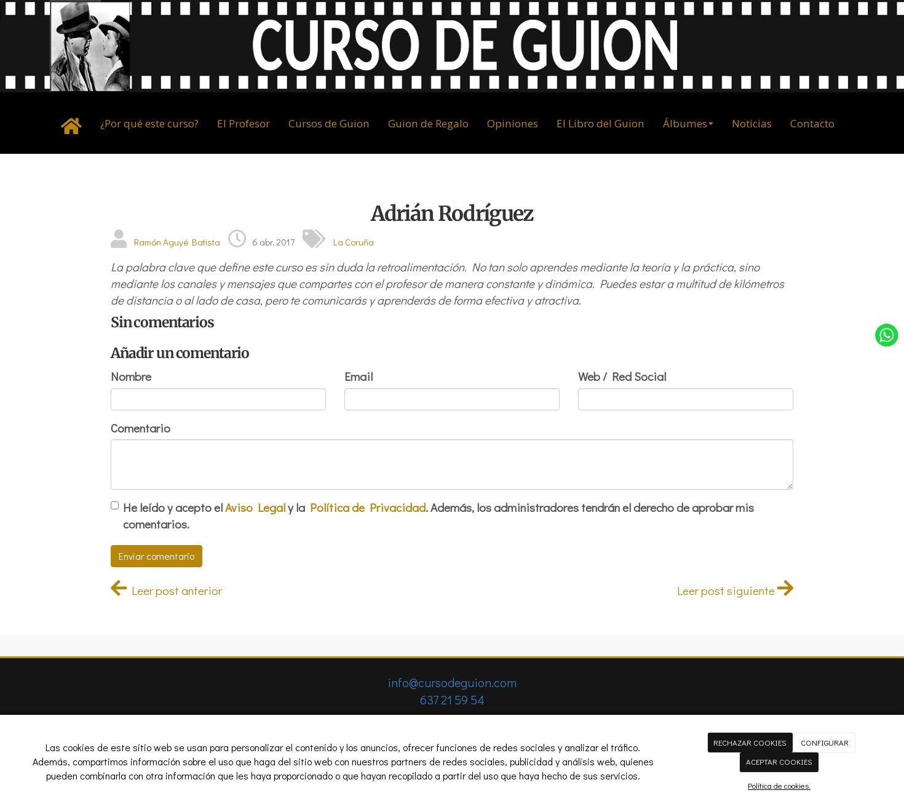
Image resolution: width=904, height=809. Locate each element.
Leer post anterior (166, 590)
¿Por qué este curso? (149, 123)
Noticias (752, 123)
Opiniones (512, 123)
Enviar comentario (156, 555)
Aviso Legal (255, 507)
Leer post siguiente (735, 590)
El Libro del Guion (600, 123)
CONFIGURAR (825, 742)
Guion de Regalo (428, 123)
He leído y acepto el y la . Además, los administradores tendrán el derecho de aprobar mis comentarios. (438, 516)
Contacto (812, 123)
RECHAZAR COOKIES (750, 742)
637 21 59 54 (452, 699)
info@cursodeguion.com (452, 682)
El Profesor (243, 123)
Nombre (131, 376)
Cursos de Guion (329, 123)
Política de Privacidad (368, 507)
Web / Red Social (622, 376)
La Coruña (353, 242)
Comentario (140, 428)
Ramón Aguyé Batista (177, 242)
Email (358, 376)
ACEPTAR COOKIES (779, 761)
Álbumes (688, 123)
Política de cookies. (779, 785)
